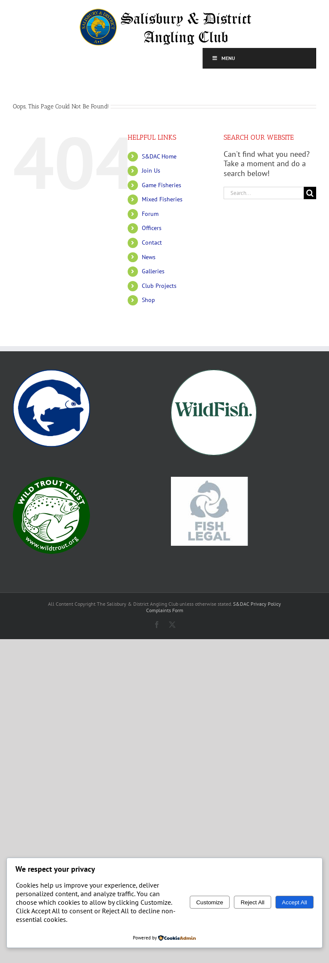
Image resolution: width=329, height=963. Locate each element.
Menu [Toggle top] (223, 58)
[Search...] (264, 193)
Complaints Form (164, 610)
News (149, 257)
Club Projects (159, 286)
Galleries (153, 271)
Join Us (151, 170)
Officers (152, 228)
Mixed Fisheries (162, 199)
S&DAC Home (159, 156)
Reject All (253, 902)
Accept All (294, 902)
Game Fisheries (161, 185)
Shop (148, 300)
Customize (209, 902)
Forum (150, 214)
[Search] (310, 193)
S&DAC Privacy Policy (257, 604)
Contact (152, 242)
